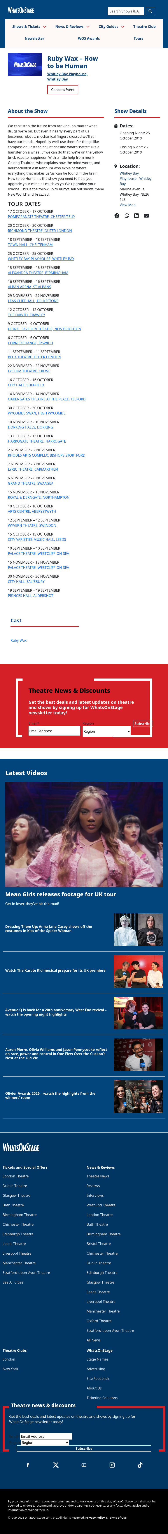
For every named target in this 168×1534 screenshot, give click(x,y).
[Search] (126, 11)
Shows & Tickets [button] (29, 26)
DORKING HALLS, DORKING (30, 427)
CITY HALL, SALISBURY (26, 581)
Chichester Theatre (18, 1224)
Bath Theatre (13, 1205)
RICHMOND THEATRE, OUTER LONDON (40, 230)
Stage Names (97, 1359)
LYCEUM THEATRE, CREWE (29, 371)
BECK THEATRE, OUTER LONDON (34, 357)
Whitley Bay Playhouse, (67, 73)
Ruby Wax (18, 640)
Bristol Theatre (99, 1243)
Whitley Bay (57, 79)
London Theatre (16, 1176)
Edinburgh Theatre (18, 1234)
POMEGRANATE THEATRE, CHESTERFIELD (41, 216)
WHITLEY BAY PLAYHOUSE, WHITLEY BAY (41, 258)
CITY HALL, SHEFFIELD (26, 385)
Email (33, 723)
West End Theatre (101, 1205)
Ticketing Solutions (102, 1397)
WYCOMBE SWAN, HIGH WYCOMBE (36, 413)
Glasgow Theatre (16, 1195)
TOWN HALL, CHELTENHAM (30, 244)
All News (94, 1340)
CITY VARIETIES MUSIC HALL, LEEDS (37, 539)
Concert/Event (62, 89)
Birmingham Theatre (20, 1214)
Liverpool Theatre (17, 1253)
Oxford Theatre (99, 1320)
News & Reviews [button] (72, 26)
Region (88, 723)
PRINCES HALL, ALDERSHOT (30, 595)
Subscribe (143, 723)
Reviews (93, 1185)
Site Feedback (98, 1378)
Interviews (95, 1195)
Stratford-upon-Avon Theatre (26, 1272)
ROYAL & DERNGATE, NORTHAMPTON (39, 497)
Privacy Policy (95, 1518)
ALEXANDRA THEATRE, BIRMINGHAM (38, 272)
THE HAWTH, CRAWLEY (26, 315)
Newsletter (34, 38)
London (9, 1359)
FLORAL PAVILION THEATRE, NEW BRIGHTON (44, 329)
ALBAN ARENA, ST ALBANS (29, 286)
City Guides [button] (111, 26)
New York (10, 1368)
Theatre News (98, 1176)
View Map (128, 204)
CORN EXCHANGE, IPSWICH (30, 343)
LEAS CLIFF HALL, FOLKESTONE (33, 300)
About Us (94, 1388)
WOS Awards (89, 38)
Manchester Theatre (19, 1263)
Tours (138, 38)
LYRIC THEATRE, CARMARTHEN (33, 469)
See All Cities (13, 1282)
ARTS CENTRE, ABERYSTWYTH (32, 511)
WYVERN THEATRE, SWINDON (32, 525)
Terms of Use (117, 1518)
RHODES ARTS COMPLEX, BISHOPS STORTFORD (46, 455)
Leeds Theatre (14, 1243)
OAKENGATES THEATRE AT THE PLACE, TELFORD (47, 399)
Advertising (96, 1368)
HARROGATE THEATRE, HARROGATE (37, 441)
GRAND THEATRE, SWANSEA (30, 483)
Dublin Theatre (15, 1185)
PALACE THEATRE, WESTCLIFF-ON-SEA (38, 553)
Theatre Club (144, 26)
